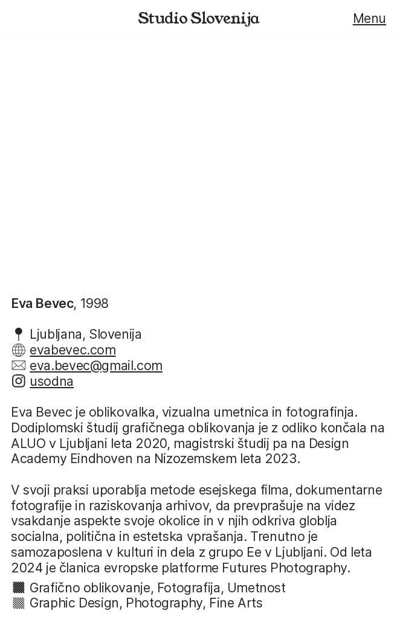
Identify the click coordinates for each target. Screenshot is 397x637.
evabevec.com (72, 349)
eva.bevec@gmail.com (96, 365)
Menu (369, 18)
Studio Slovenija (198, 18)
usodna (52, 381)
